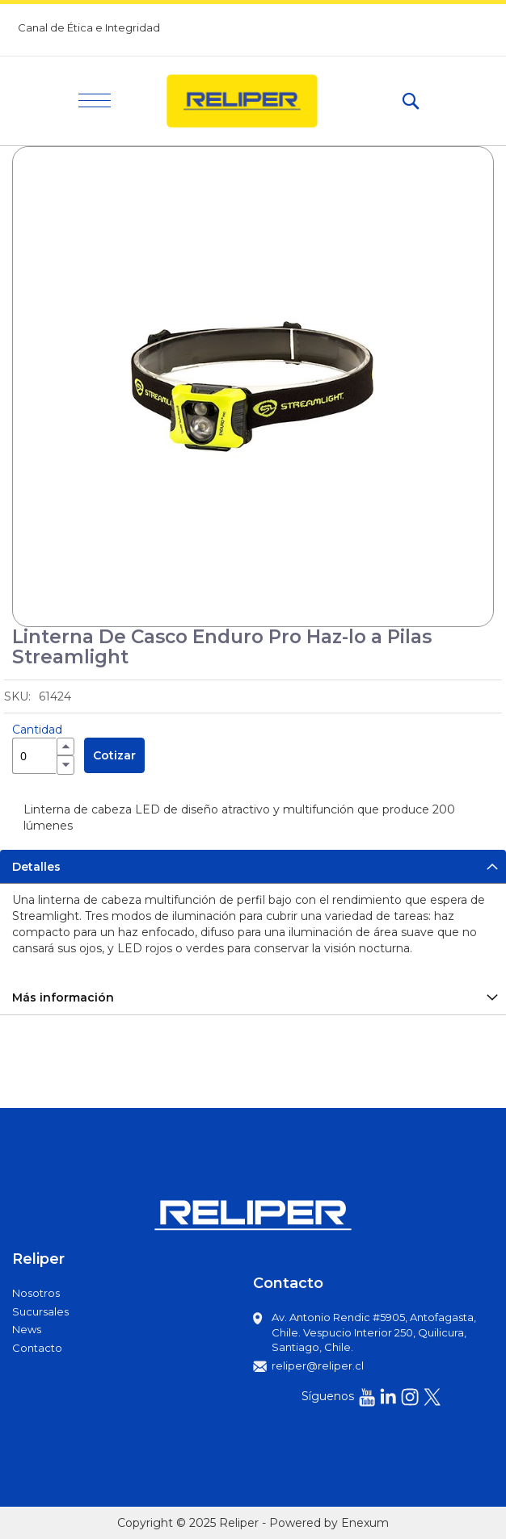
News (26, 1329)
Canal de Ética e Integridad (89, 27)
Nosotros (36, 1292)
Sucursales (40, 1311)
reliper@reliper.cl (318, 1365)
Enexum (365, 1523)
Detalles (36, 866)
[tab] (253, 866)
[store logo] (256, 101)
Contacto (37, 1347)
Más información (63, 997)
